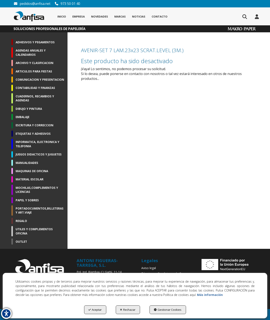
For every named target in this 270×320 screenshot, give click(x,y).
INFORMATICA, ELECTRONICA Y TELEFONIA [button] (37, 144)
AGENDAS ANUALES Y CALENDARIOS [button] (31, 52)
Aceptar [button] (95, 310)
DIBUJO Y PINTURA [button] (29, 109)
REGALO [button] (21, 221)
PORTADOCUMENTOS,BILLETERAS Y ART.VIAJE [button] (39, 210)
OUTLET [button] (21, 242)
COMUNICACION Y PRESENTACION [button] (40, 80)
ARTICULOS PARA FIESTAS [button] (34, 71)
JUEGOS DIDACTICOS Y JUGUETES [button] (39, 154)
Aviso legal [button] (148, 268)
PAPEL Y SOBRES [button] (27, 200)
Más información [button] (210, 295)
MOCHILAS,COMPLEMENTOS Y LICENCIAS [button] (37, 190)
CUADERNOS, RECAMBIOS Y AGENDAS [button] (35, 98)
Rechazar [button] (127, 310)
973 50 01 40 (67, 3)
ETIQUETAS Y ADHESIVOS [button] (33, 134)
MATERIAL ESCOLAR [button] (29, 179)
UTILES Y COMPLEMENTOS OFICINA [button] (34, 231)
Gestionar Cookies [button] (167, 310)
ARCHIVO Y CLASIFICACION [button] (34, 63)
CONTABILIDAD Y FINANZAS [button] (35, 88)
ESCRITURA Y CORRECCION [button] (34, 125)
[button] (29, 16)
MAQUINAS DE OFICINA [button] (32, 171)
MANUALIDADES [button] (27, 163)
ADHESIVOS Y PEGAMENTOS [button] (35, 42)
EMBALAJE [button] (22, 117)
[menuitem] (61, 16)
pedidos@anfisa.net (32, 3)
